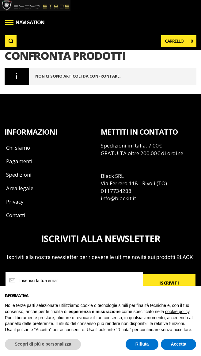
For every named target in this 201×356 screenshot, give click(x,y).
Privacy (15, 201)
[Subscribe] (169, 283)
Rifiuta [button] (142, 344)
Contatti (15, 215)
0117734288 (116, 190)
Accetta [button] (178, 344)
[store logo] (35, 5)
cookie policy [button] (177, 311)
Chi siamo (18, 147)
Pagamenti (19, 161)
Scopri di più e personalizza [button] (43, 344)
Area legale (19, 188)
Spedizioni (19, 174)
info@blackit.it (118, 198)
